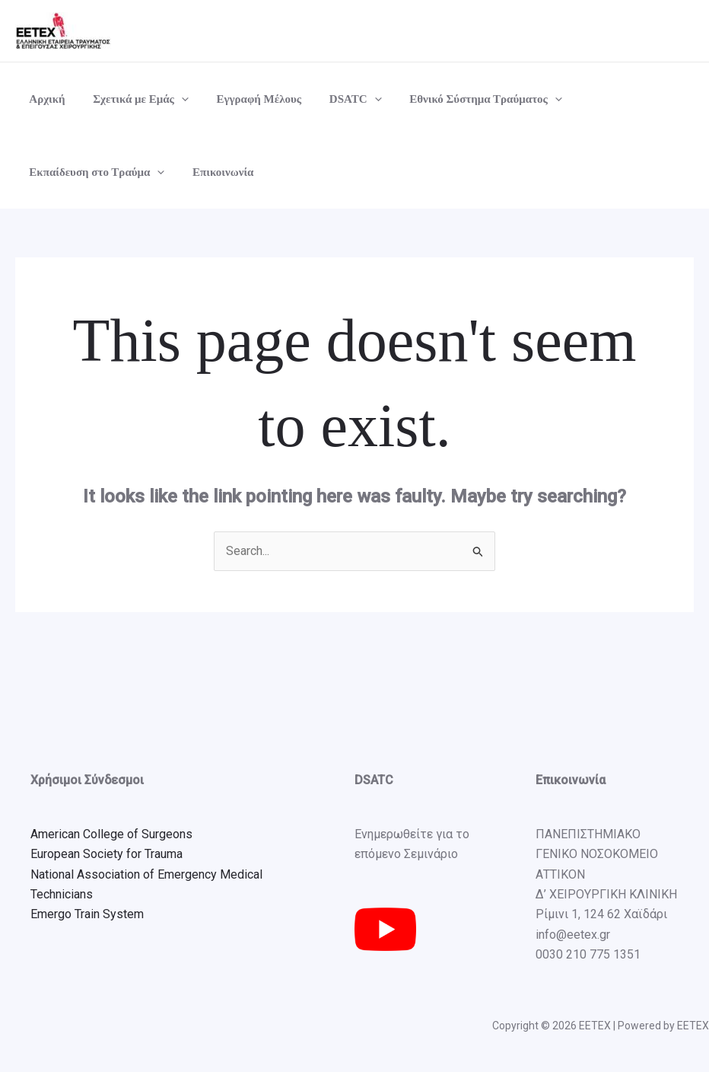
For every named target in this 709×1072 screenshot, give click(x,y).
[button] (174, 99)
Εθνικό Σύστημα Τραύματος (462, 99)
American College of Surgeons (111, 834)
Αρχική (44, 99)
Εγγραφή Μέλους (246, 99)
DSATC (338, 99)
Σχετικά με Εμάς (133, 99)
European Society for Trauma (106, 854)
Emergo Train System (87, 914)
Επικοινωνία (215, 172)
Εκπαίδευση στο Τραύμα (94, 172)
